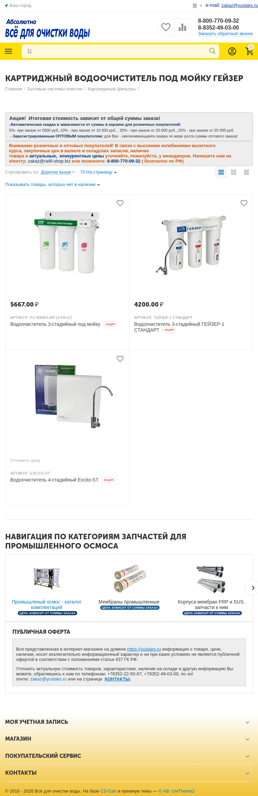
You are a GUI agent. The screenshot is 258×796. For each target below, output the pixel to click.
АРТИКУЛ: (19, 318)
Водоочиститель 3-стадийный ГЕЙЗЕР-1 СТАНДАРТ (179, 327)
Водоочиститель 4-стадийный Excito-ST (62, 480)
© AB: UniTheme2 (177, 791)
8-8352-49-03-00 (218, 28)
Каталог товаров (8, 51)
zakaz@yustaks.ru (48, 679)
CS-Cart (108, 791)
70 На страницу (98, 172)
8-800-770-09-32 (218, 21)
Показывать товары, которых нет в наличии (52, 185)
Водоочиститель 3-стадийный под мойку (63, 324)
